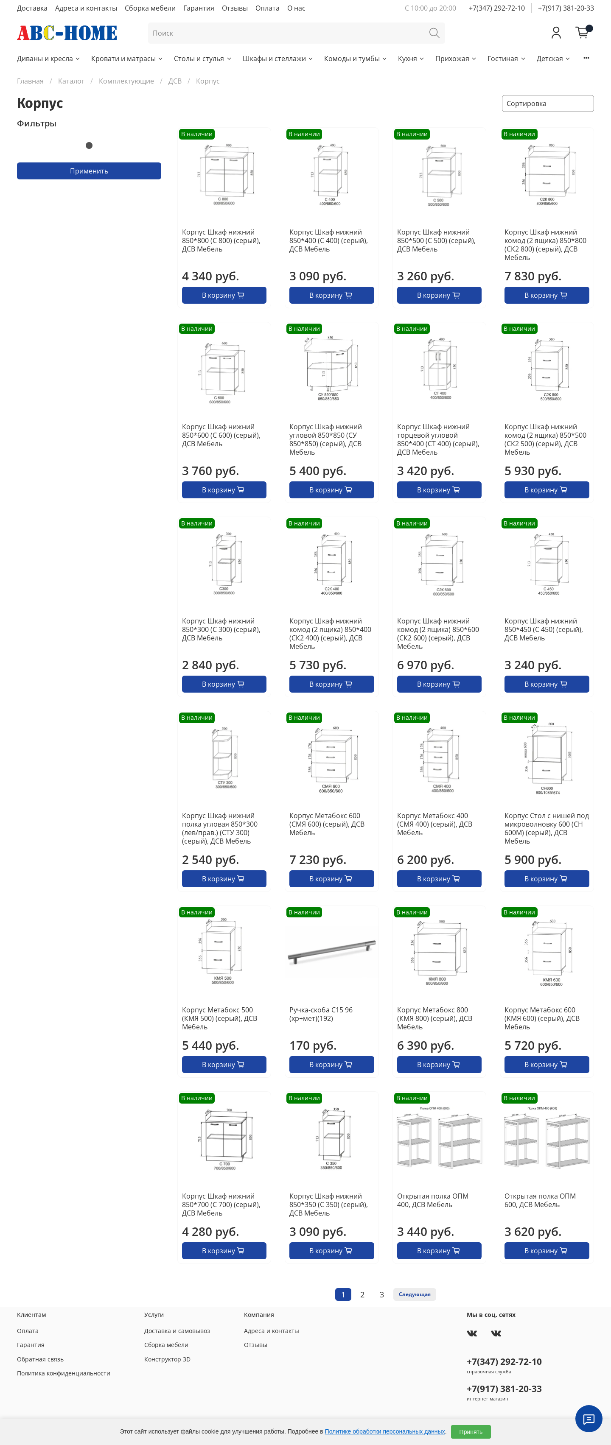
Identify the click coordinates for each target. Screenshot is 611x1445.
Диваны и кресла (49, 58)
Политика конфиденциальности (63, 1373)
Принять (471, 1431)
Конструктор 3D (167, 1359)
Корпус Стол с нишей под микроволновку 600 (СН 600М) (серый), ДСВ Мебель (546, 828)
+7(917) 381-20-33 (566, 8)
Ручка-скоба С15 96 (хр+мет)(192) (321, 1014)
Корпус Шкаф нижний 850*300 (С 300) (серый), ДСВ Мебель (221, 629)
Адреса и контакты (86, 8)
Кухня (411, 58)
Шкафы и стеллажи (278, 58)
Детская (554, 58)
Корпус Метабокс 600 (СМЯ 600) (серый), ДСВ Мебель (326, 824)
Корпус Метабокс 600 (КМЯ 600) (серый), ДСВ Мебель (542, 1018)
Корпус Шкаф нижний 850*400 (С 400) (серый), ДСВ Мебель (328, 240)
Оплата (267, 8)
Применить (89, 171)
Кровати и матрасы (127, 58)
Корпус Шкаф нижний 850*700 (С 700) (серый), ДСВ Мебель (221, 1204)
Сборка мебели (150, 8)
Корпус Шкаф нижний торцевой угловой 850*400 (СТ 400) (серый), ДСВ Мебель (438, 439)
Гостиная (507, 58)
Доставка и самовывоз (177, 1331)
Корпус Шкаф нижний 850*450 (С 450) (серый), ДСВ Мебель (543, 629)
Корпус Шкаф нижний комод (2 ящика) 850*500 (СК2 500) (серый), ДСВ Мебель (545, 439)
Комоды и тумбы (356, 58)
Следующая (415, 1294)
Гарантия (198, 8)
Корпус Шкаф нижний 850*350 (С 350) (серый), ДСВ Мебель (328, 1204)
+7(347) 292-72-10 (497, 8)
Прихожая (456, 58)
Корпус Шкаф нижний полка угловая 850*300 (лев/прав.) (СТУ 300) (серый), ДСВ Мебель (220, 828)
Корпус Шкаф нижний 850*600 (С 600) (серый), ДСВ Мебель (221, 435)
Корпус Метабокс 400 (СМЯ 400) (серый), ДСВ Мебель (434, 824)
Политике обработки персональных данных (385, 1431)
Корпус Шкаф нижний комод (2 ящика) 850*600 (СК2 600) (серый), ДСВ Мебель (438, 633)
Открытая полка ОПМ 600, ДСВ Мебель (540, 1200)
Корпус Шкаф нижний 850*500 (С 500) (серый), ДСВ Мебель (436, 240)
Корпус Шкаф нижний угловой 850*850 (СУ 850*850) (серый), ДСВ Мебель (325, 439)
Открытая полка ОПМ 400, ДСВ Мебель (432, 1200)
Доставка (32, 8)
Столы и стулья (203, 58)
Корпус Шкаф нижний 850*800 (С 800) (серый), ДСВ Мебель (221, 240)
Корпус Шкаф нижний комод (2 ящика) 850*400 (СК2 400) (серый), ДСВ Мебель (330, 633)
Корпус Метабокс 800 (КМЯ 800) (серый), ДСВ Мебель (434, 1018)
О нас (296, 8)
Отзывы (235, 8)
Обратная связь (40, 1359)
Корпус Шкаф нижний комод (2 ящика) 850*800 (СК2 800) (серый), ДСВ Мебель (545, 244)
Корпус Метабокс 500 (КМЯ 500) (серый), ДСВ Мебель (219, 1018)
